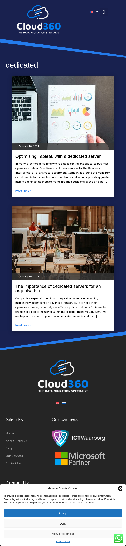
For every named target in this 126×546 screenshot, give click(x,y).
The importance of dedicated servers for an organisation (58, 288)
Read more (23, 190)
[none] (63, 402)
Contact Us (13, 463)
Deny (63, 523)
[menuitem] (94, 12)
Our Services (14, 455)
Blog (9, 448)
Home (10, 433)
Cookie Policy (63, 541)
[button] (120, 488)
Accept (63, 513)
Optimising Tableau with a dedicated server (58, 156)
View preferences (63, 533)
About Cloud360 (17, 440)
